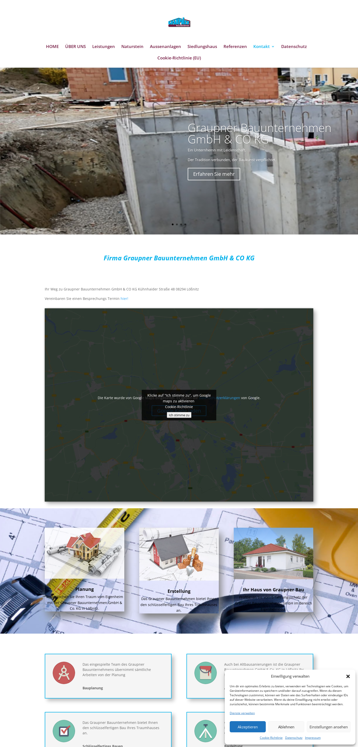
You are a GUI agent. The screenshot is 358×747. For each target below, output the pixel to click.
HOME (52, 47)
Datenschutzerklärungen (219, 397)
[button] (348, 676)
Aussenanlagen (165, 47)
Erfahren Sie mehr (214, 184)
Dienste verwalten (242, 713)
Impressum (313, 738)
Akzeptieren (248, 726)
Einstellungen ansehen (329, 726)
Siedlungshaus (202, 47)
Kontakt (261, 47)
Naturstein (132, 47)
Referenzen (235, 47)
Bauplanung (93, 688)
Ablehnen (286, 726)
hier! (124, 298)
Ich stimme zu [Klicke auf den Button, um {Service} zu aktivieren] (179, 415)
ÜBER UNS (75, 47)
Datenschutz (294, 738)
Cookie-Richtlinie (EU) (179, 58)
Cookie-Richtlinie (271, 738)
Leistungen (103, 47)
